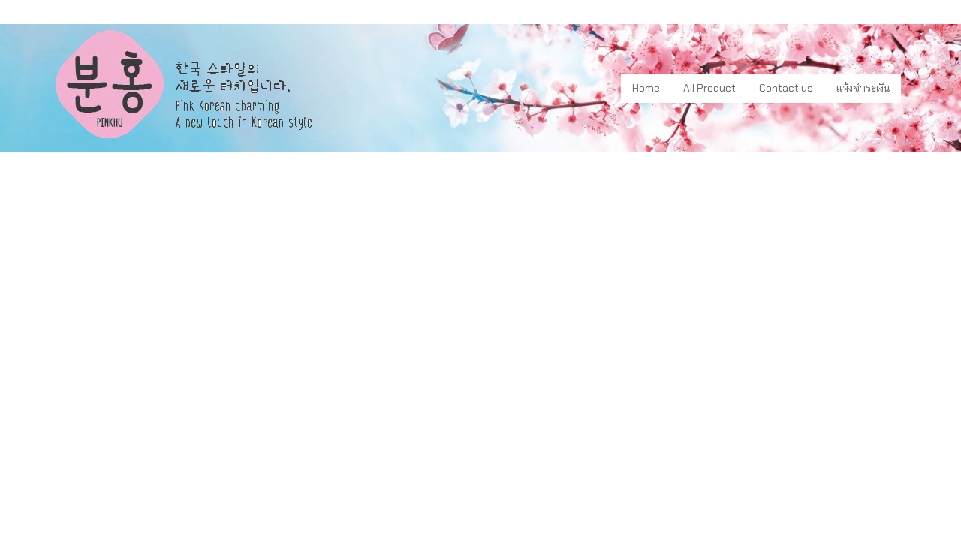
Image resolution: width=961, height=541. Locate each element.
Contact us (786, 88)
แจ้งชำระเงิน (863, 88)
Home (646, 88)
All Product (709, 88)
